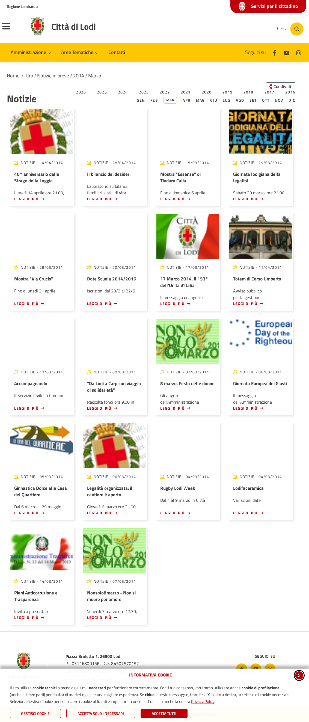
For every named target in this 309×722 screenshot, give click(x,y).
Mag (200, 100)
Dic (292, 100)
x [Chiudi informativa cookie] (299, 675)
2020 (207, 92)
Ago (240, 100)
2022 (165, 92)
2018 (248, 92)
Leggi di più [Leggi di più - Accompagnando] (26, 408)
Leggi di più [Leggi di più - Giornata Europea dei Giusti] (245, 408)
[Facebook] (274, 52)
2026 (81, 92)
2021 (186, 92)
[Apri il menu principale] (13, 30)
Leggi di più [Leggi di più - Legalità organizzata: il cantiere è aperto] (99, 513)
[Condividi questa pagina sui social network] (280, 86)
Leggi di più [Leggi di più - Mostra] (172, 199)
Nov (279, 100)
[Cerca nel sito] (290, 29)
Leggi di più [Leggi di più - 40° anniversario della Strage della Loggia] (26, 199)
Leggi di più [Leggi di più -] (99, 408)
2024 (123, 92)
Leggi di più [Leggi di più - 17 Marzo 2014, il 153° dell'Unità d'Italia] (172, 303)
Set (253, 100)
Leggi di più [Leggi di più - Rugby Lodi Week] (172, 513)
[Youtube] (286, 52)
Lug (227, 100)
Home (13, 75)
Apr (187, 100)
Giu (213, 100)
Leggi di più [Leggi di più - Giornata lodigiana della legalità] (245, 199)
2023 (144, 92)
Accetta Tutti (164, 713)
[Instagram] (298, 52)
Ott (265, 100)
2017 (270, 92)
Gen (141, 100)
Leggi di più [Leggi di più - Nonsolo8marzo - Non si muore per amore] (99, 617)
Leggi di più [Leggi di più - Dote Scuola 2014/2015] (99, 303)
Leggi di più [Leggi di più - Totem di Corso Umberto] (245, 303)
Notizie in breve (53, 75)
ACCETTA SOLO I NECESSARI (101, 713)
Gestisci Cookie (35, 713)
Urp (29, 75)
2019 (227, 92)
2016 (290, 92)
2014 (78, 75)
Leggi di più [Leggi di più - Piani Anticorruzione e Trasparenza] (26, 617)
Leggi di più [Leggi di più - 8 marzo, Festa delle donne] (172, 408)
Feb (154, 100)
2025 (102, 92)
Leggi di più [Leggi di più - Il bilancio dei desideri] (99, 199)
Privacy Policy (202, 701)
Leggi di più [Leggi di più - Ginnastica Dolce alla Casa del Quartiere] (26, 513)
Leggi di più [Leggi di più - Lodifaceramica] (245, 513)
